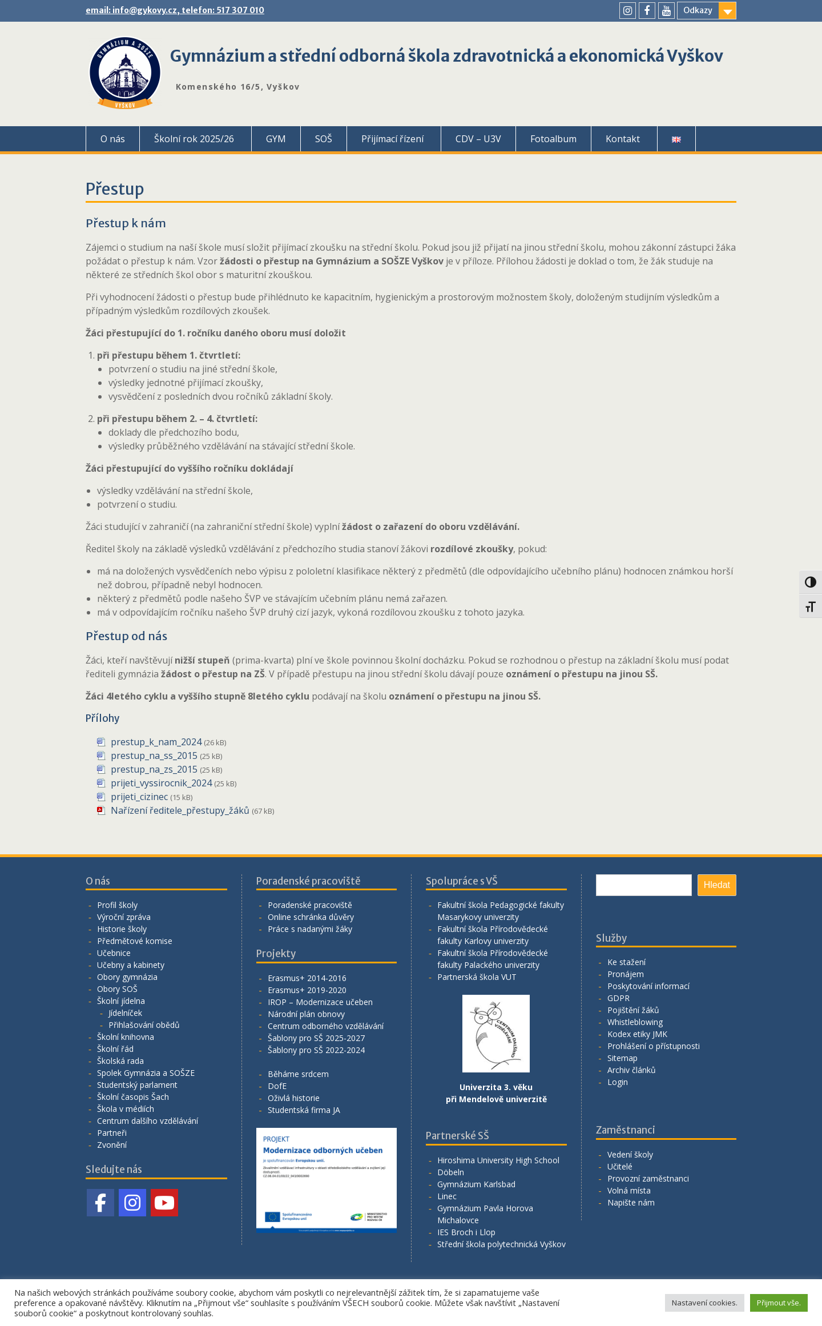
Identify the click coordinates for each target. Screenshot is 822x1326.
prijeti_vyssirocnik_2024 (161, 783)
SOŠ (323, 138)
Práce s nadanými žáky (310, 928)
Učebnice (114, 952)
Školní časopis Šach (133, 1096)
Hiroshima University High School (498, 1160)
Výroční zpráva (124, 916)
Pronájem (625, 974)
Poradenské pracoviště (310, 904)
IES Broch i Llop (466, 1232)
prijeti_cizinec (139, 796)
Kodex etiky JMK (637, 1033)
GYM (276, 138)
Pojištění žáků (633, 1009)
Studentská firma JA (304, 1109)
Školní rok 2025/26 (194, 138)
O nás (112, 138)
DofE (277, 1085)
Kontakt (623, 138)
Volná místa (629, 1190)
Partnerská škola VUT (477, 976)
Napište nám (631, 1202)
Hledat (717, 885)
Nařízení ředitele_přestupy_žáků (180, 810)
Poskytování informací (648, 986)
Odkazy (697, 10)
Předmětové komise (134, 940)
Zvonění (112, 1144)
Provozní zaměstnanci (648, 1178)
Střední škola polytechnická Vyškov (501, 1244)
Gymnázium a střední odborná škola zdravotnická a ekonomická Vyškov (446, 56)
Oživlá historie (294, 1097)
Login (617, 1081)
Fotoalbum (553, 138)
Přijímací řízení (392, 138)
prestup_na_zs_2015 (154, 769)
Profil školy (117, 904)
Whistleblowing (635, 1021)
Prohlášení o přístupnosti (653, 1045)
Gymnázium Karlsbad (476, 1184)
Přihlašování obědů (144, 1024)
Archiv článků (631, 1069)
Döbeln (450, 1172)
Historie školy (122, 928)
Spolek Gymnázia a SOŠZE (146, 1072)
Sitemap (622, 1057)
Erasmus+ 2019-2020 (307, 990)
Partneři (112, 1132)
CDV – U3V (478, 138)
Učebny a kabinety (130, 964)
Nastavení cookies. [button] (705, 1302)
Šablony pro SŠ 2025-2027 (316, 1037)
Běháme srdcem (298, 1073)
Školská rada (120, 1060)
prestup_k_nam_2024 (156, 742)
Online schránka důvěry (311, 916)
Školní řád (115, 1048)
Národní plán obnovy (306, 1013)
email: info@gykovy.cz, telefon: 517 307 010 (175, 10)
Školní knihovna (125, 1036)
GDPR (618, 998)
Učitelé (619, 1166)
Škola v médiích (125, 1108)
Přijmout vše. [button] (779, 1302)
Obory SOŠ (117, 988)
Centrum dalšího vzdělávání (147, 1120)
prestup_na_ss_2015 (154, 755)
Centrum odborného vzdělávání (326, 1025)
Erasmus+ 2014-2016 (307, 978)
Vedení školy (630, 1154)
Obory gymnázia (127, 976)
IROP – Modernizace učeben (320, 1001)
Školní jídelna (121, 1000)
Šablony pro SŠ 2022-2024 (316, 1049)
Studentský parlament (137, 1084)
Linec (447, 1196)
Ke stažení (626, 962)
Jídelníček (125, 1012)
